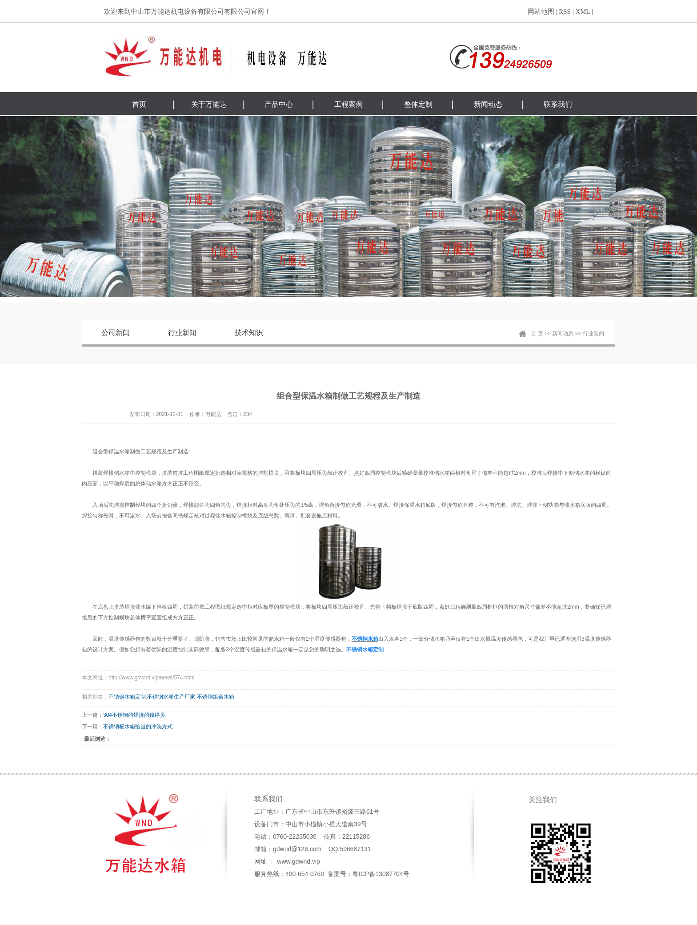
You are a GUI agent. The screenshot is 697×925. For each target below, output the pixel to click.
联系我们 (558, 104)
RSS (565, 11)
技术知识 (249, 332)
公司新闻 (115, 332)
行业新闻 (182, 332)
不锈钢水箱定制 (127, 697)
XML (582, 11)
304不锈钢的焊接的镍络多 (134, 715)
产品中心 (278, 104)
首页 (139, 104)
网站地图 (541, 11)
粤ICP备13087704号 (381, 873)
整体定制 (418, 104)
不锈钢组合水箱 (215, 697)
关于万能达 (209, 104)
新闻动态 (488, 104)
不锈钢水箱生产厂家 (171, 697)
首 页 (537, 334)
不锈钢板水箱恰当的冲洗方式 (137, 726)
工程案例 (348, 104)
